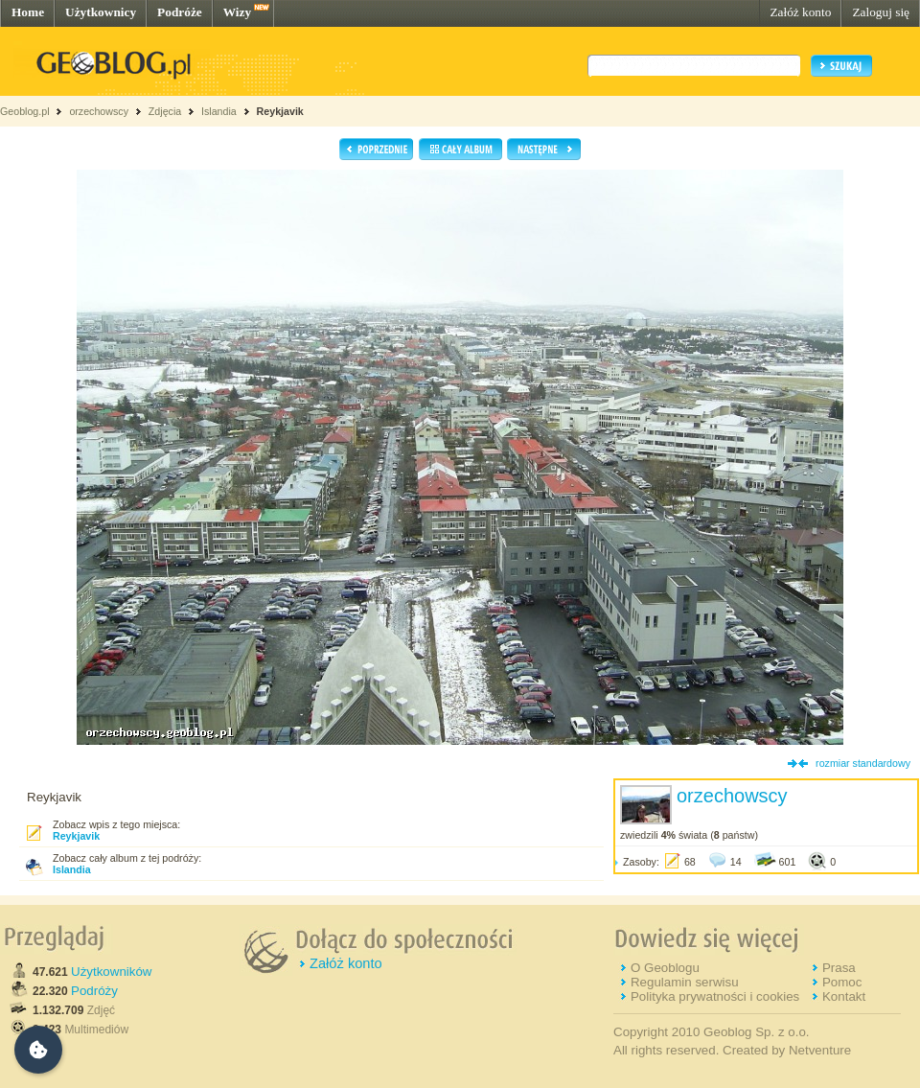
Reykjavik (280, 111)
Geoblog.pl (25, 111)
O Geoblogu (665, 968)
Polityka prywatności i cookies (715, 996)
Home (28, 12)
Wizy (237, 12)
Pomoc (842, 982)
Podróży (94, 991)
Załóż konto (800, 12)
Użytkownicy (100, 12)
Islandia (219, 111)
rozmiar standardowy (863, 763)
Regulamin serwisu (685, 982)
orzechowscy (98, 111)
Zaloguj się (880, 12)
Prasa (839, 968)
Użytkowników (111, 971)
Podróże (179, 12)
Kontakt (843, 996)
